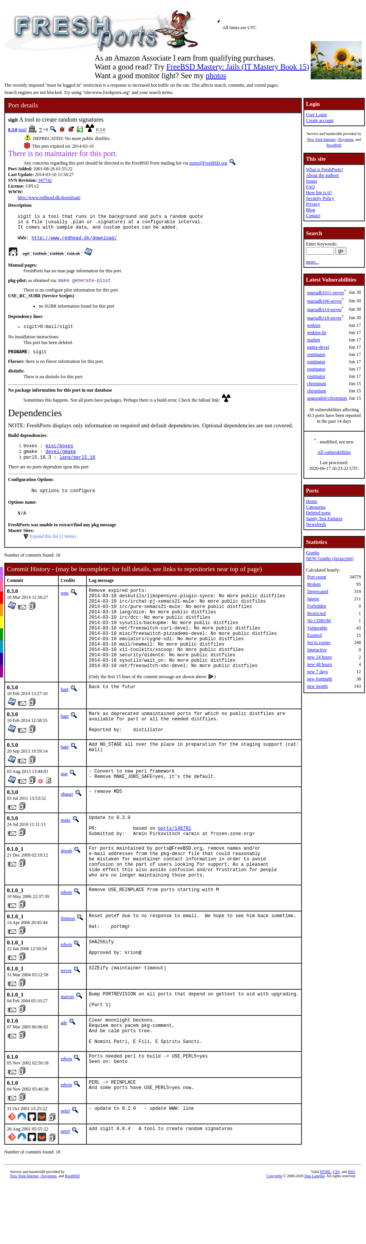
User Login (316, 114)
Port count (316, 577)
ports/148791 (174, 868)
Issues (311, 181)
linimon (68, 967)
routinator (316, 354)
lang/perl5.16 (78, 468)
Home (311, 501)
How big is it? (319, 192)
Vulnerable (317, 628)
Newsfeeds (316, 524)
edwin (66, 941)
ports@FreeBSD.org (208, 163)
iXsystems (346, 139)
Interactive (317, 649)
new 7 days (317, 671)
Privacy (313, 204)
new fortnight (319, 679)
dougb (66, 892)
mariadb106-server (324, 301)
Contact (313, 215)
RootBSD (333, 145)
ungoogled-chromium (327, 398)
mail (22, 129)
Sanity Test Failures (324, 518)
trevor (66, 1024)
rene (65, 606)
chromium (316, 383)
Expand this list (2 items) (53, 549)
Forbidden (316, 606)
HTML (325, 1234)
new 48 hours (319, 664)
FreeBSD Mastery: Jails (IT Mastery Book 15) (237, 67)
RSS (351, 1234)
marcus (67, 1050)
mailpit (313, 340)
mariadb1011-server (325, 292)
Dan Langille (315, 1238)
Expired (314, 635)
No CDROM (319, 620)
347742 (45, 180)
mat (64, 809)
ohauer (67, 831)
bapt (65, 720)
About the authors (322, 175)
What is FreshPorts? (324, 169)
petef (65, 1173)
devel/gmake (61, 461)
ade (64, 1079)
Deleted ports (318, 513)
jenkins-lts (316, 332)
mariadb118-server (324, 318)
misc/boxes (59, 455)
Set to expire (319, 642)
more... (312, 262)
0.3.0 (12, 129)
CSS (336, 1234)
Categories (316, 507)
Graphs (313, 552)
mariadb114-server (324, 309)
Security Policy (320, 198)
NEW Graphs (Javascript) (330, 558)
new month (317, 686)
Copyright (274, 1238)
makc (66, 857)
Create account (320, 120)
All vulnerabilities (334, 452)
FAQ (310, 186)
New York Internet (321, 139)
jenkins (314, 325)
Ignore (313, 598)
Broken (314, 584)
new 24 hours (319, 657)
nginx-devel (318, 347)
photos (215, 75)
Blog (310, 210)
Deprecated (317, 591)
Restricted (316, 613)
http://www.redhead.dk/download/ (49, 197)
